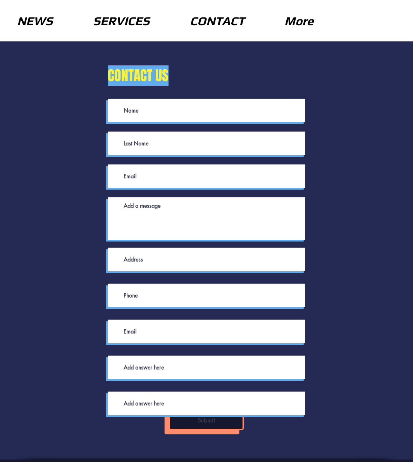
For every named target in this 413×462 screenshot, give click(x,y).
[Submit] (206, 420)
